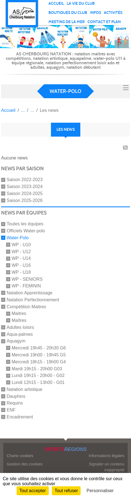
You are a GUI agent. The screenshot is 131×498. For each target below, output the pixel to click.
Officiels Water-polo (26, 230)
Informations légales (106, 455)
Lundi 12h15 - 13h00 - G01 (38, 382)
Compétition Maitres (26, 306)
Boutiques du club (67, 12)
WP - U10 (21, 244)
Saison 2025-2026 (25, 200)
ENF (11, 410)
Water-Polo (18, 237)
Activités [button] (113, 12)
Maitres (19, 313)
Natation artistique (24, 389)
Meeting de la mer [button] (66, 21)
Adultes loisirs (20, 327)
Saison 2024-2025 (25, 193)
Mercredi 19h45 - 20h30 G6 (39, 348)
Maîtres (19, 320)
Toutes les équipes (25, 223)
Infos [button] (95, 12)
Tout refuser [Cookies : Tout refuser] (66, 490)
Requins (15, 403)
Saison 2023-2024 (25, 186)
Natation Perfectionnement (33, 299)
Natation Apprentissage (29, 292)
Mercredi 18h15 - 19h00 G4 (39, 361)
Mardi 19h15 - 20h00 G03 (37, 368)
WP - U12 (21, 251)
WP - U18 (21, 272)
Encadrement (20, 417)
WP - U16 (21, 265)
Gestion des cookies (25, 464)
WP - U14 (21, 258)
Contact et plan (104, 21)
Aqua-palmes (20, 334)
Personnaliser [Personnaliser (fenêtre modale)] (100, 490)
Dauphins (16, 396)
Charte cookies (20, 455)
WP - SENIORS (27, 279)
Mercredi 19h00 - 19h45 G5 (39, 354)
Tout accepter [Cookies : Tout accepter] (32, 490)
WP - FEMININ (26, 285)
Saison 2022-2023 (25, 179)
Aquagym (16, 341)
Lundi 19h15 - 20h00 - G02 (38, 375)
